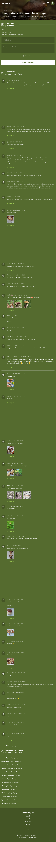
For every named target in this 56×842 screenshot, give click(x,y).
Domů (28, 816)
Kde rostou (28, 819)
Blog (28, 830)
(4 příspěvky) (9, 772)
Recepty (28, 824)
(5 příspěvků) (11, 775)
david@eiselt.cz (33, 837)
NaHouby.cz (7, 3)
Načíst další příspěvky (9, 746)
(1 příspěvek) (11, 761)
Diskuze (28, 827)
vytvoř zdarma (18, 35)
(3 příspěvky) (9, 789)
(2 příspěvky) (9, 758)
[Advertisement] (28, 107)
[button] (48, 3)
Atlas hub (28, 821)
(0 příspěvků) (10, 765)
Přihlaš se (4, 35)
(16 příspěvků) (10, 793)
